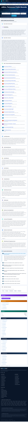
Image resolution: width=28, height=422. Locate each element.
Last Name (16, 12)
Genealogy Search (16, 382)
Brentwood (19, 291)
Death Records (4, 335)
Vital (22, 4)
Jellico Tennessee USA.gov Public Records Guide (10, 69)
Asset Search (4, 361)
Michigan (25, 402)
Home (1, 18)
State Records (4, 364)
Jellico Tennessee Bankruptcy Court (8, 95)
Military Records (4, 358)
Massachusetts (21, 402)
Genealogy (3, 332)
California (11, 401)
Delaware (19, 401)
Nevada (15, 403)
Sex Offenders (4, 345)
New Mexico (24, 403)
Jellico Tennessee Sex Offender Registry (9, 109)
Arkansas (9, 401)
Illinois (3, 402)
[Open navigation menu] (26, 1)
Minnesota (2, 403)
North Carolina (5, 404)
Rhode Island (21, 404)
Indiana (5, 402)
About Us (2, 389)
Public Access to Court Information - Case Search (10, 124)
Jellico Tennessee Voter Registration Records (9, 86)
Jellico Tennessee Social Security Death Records (10, 78)
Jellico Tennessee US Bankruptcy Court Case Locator (10, 72)
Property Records (4, 309)
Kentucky (12, 402)
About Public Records (3, 390)
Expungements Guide (3, 395)
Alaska (4, 401)
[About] (2, 373)
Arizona (6, 401)
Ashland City (11, 291)
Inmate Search (4, 323)
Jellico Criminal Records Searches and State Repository (10, 120)
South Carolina (24, 404)
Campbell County (10, 18)
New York (2, 404)
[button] (14, 254)
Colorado (14, 401)
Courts (16, 4)
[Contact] (1, 373)
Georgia (23, 401)
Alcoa (3, 291)
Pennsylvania (18, 404)
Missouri (7, 403)
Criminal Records (4, 342)
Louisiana (14, 402)
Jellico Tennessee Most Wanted (8, 106)
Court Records (4, 306)
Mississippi (5, 403)
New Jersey (21, 403)
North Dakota (8, 404)
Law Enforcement (11, 4)
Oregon (15, 404)
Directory (2, 4)
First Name (6, 12)
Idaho (1, 402)
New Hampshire (17, 403)
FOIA (3, 336)
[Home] (4, 373)
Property (19, 4)
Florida (21, 401)
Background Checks (4, 320)
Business (25, 4)
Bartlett (15, 291)
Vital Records (4, 326)
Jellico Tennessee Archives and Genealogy (9, 92)
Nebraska (12, 403)
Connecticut (16, 401)
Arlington (6, 291)
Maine (16, 402)
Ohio (10, 404)
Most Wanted (16, 377)
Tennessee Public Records (5, 18)
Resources (6, 4)
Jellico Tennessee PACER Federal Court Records (9, 89)
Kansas (9, 402)
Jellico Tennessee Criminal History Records (9, 112)
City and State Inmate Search (7, 130)
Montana (10, 403)
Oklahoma (13, 404)
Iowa (7, 402)
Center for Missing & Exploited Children (8, 127)
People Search (3, 376)
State (23, 12)
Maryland (19, 402)
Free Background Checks (4, 394)
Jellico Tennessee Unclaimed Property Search (9, 75)
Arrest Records (16, 376)
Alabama (2, 401)
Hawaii (26, 401)
